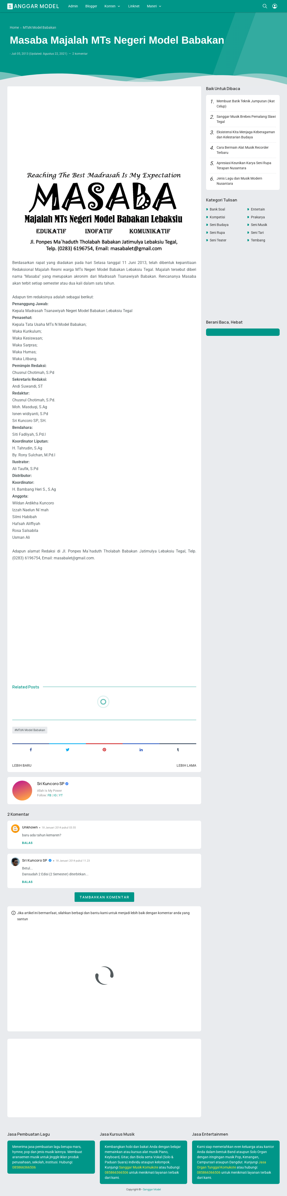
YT (61, 795)
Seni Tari (257, 233)
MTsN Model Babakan (30, 730)
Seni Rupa (217, 233)
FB (49, 795)
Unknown (30, 827)
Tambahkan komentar (104, 897)
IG (55, 795)
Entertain (258, 209)
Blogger (91, 6)
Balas (27, 843)
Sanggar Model (34, 6)
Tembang (258, 240)
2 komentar (80, 53)
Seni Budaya (219, 225)
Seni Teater (218, 240)
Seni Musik (259, 225)
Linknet (134, 6)
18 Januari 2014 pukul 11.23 (73, 860)
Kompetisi (217, 217)
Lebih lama (186, 765)
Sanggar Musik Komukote (138, 1167)
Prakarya (258, 217)
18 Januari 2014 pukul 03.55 (59, 827)
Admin (73, 6)
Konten (110, 6)
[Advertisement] (104, 124)
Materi (152, 6)
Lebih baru (21, 765)
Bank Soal (217, 209)
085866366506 (24, 1167)
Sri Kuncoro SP (51, 783)
